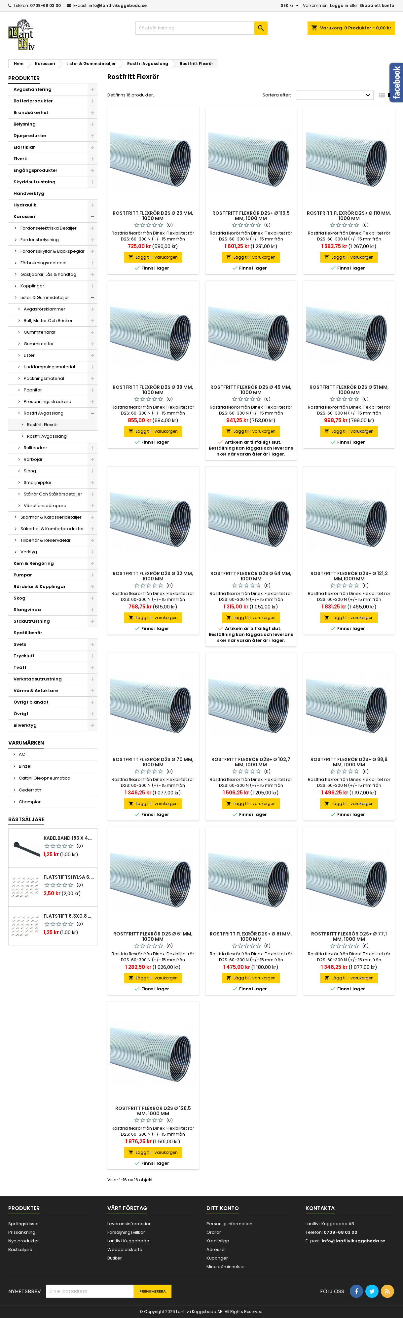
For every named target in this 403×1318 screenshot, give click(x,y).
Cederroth (29, 790)
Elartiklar (24, 147)
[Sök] (201, 28)
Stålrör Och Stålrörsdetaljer (53, 494)
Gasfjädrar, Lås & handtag (48, 274)
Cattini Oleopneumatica (44, 778)
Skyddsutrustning (34, 182)
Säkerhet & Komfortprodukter (52, 529)
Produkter (24, 78)
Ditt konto (222, 1208)
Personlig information (229, 1224)
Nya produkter (23, 1241)
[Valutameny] (290, 5)
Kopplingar (32, 286)
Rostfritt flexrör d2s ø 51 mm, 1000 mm (349, 390)
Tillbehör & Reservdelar (45, 540)
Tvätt (20, 667)
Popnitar (33, 390)
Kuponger (217, 1258)
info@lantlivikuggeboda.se (118, 5)
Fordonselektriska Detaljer (48, 228)
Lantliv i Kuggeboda (128, 1241)
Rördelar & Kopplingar (40, 586)
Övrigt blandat (31, 702)
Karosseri (24, 216)
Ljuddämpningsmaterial (49, 367)
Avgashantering (33, 89)
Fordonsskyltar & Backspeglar (52, 251)
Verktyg (28, 552)
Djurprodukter (30, 135)
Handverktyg (29, 193)
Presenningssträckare (47, 401)
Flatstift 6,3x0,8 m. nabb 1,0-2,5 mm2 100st (69, 916)
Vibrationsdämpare (45, 505)
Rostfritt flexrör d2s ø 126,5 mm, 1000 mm (153, 1111)
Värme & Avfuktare (36, 690)
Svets (20, 644)
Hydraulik (25, 205)
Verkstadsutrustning (38, 679)
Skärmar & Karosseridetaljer (51, 517)
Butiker (114, 1258)
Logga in (339, 5)
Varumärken (26, 743)
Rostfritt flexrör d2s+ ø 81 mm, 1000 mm (251, 936)
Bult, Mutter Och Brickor (48, 320)
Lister (29, 355)
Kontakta (320, 1208)
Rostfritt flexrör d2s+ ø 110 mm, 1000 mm (349, 216)
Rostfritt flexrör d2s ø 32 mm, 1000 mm (153, 576)
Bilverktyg (25, 725)
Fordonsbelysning (39, 240)
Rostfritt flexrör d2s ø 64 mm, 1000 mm (250, 576)
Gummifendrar (39, 332)
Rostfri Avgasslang (43, 413)
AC (21, 754)
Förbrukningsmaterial (43, 263)
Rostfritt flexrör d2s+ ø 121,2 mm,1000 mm (349, 576)
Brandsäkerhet (31, 112)
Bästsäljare (26, 819)
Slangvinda (27, 609)
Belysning (25, 124)
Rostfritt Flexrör (42, 424)
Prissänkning (21, 1232)
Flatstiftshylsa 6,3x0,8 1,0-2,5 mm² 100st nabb (69, 877)
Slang (30, 471)
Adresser (216, 1249)
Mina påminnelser (225, 1266)
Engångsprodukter (35, 170)
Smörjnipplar (38, 482)
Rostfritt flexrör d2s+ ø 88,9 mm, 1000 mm (349, 762)
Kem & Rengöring (34, 563)
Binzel (24, 766)
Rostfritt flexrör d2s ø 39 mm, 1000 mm (153, 390)
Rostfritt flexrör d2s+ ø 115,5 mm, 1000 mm (251, 216)
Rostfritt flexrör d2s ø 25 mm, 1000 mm (153, 216)
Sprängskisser (23, 1224)
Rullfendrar (35, 448)
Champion (30, 802)
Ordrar (213, 1232)
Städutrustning (32, 621)
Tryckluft (24, 656)
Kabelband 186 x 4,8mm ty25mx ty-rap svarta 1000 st (69, 838)
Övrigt (21, 714)
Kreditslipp (217, 1241)
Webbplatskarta (124, 1249)
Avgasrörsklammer (44, 309)
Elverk (20, 159)
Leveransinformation (129, 1224)
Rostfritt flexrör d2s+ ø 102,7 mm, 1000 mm (250, 762)
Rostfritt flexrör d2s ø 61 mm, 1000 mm (153, 936)
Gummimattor (39, 344)
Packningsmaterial (44, 378)
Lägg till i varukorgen (153, 257)
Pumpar (23, 575)
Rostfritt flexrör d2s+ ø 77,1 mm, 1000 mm (349, 936)
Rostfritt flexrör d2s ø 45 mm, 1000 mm (250, 390)
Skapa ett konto (376, 5)
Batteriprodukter (33, 101)
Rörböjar (33, 459)
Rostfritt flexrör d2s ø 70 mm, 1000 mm (153, 762)
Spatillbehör (28, 633)
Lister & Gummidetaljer (44, 297)
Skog (19, 598)
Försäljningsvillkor (126, 1232)
